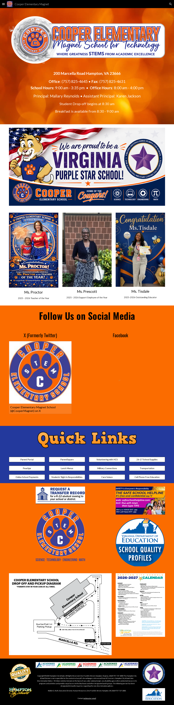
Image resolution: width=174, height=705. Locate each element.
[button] (3, 4)
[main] (87, 90)
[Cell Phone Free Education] (147, 477)
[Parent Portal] (27, 459)
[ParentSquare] (67, 459)
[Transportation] (147, 468)
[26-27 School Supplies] (147, 459)
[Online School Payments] (27, 477)
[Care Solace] (107, 477)
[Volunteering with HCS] (107, 459)
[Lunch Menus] (67, 468)
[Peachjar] (27, 468)
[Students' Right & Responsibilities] (67, 477)
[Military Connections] (107, 468)
